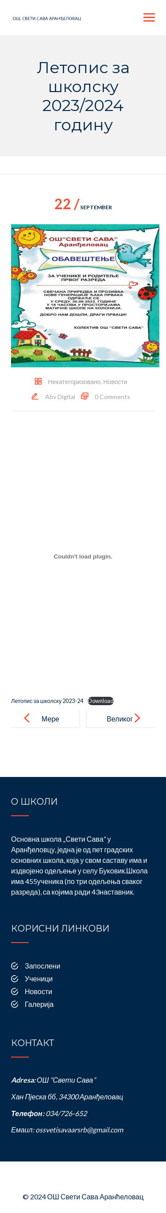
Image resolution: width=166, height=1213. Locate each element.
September (83, 207)
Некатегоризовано (74, 381)
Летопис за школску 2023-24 (47, 700)
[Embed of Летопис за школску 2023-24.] (83, 557)
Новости (115, 381)
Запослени (42, 966)
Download (101, 700)
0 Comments (112, 396)
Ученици (39, 978)
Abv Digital (60, 396)
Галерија (39, 1004)
